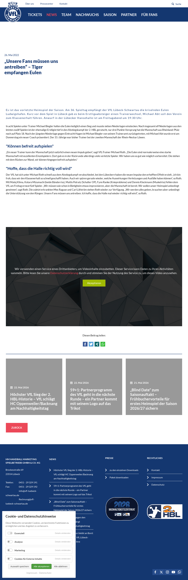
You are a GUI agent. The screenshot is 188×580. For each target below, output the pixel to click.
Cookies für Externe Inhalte (28, 559)
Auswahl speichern (19, 566)
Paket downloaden (119, 477)
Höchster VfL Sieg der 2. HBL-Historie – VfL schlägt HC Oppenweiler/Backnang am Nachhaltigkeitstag (73, 474)
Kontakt (65, 3)
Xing (97, 344)
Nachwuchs (87, 14)
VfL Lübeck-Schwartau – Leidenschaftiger (13, 13)
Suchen (173, 4)
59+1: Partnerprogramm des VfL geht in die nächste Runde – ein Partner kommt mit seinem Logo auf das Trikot (73, 490)
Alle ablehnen (60, 566)
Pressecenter (48, 3)
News (52, 14)
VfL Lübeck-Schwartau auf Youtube (173, 572)
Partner (129, 14)
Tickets (35, 14)
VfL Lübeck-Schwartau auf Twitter (161, 572)
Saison (110, 14)
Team (66, 14)
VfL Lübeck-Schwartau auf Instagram (167, 572)
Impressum (157, 477)
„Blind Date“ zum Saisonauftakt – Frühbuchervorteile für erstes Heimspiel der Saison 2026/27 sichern (73, 506)
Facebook (85, 344)
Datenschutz (157, 484)
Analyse (19, 541)
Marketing (20, 550)
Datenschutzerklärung (64, 273)
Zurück (16, 427)
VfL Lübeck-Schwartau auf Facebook (155, 572)
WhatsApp (102, 344)
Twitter (91, 344)
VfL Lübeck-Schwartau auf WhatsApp (179, 572)
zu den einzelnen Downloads (124, 470)
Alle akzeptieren (41, 566)
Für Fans (149, 14)
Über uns (31, 3)
